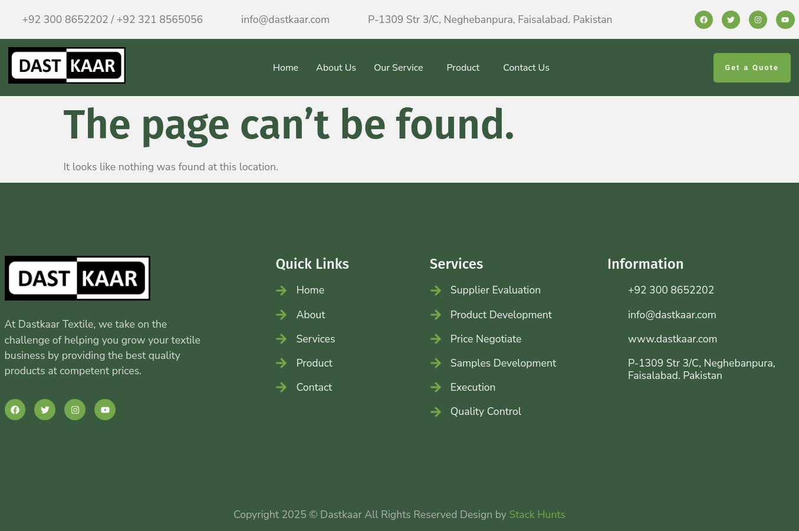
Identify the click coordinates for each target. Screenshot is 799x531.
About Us (336, 67)
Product (462, 67)
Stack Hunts (537, 514)
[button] (401, 67)
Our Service (398, 67)
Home (285, 67)
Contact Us (526, 67)
